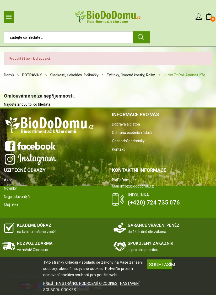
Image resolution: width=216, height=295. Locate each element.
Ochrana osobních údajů (132, 133)
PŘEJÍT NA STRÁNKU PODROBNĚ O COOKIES (80, 283)
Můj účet (11, 205)
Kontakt (118, 149)
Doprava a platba (126, 124)
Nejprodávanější (17, 197)
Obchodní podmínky (128, 141)
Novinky (10, 188)
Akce (8, 180)
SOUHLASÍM (161, 264)
